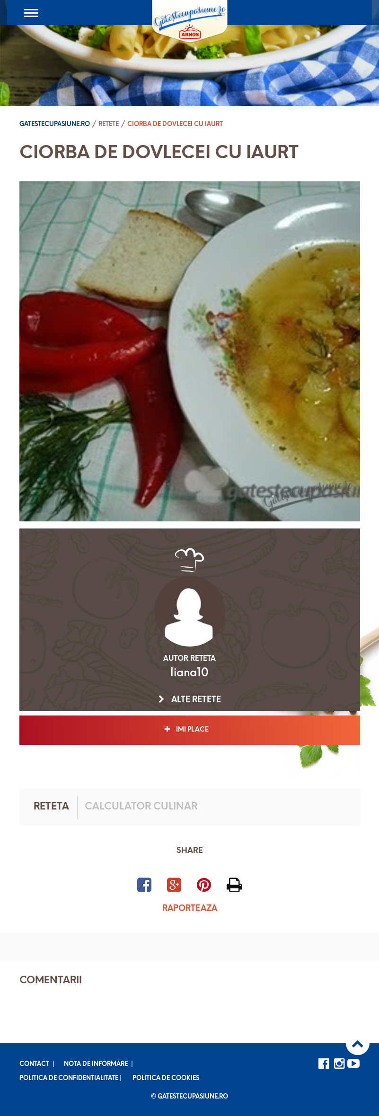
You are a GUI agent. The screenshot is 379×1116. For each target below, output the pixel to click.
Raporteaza (189, 909)
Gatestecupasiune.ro (54, 124)
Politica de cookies (165, 1078)
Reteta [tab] (51, 807)
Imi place (189, 729)
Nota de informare (96, 1064)
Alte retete (190, 700)
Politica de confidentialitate (68, 1078)
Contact (34, 1064)
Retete (108, 124)
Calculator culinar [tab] (141, 807)
